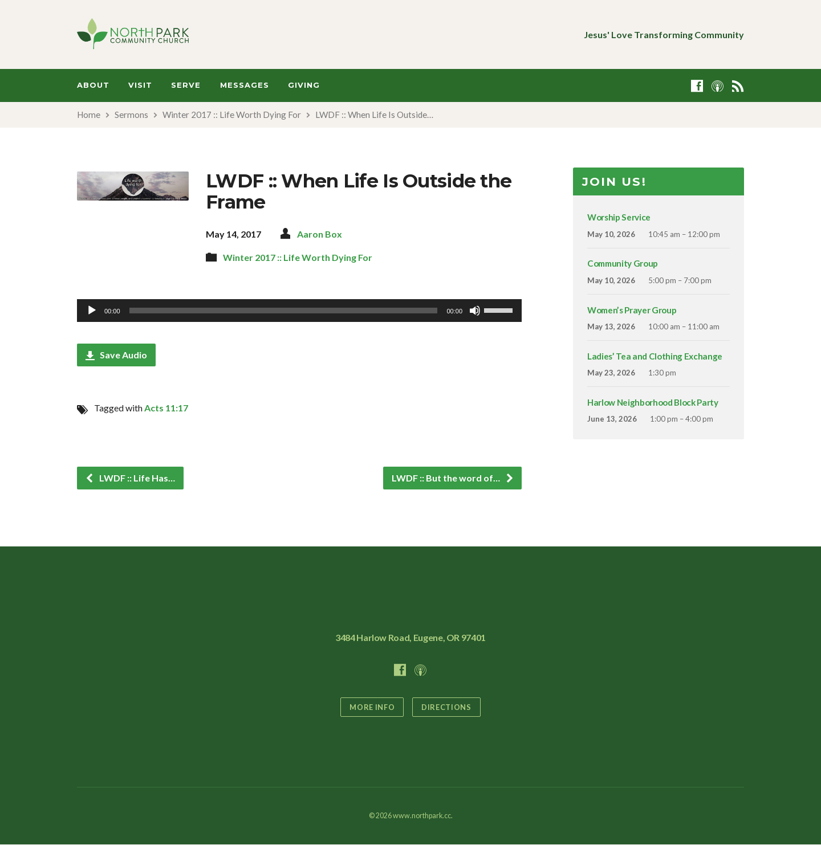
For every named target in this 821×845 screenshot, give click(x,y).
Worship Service (619, 217)
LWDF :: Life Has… (130, 477)
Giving (304, 85)
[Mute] (475, 310)
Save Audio (116, 354)
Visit (140, 85)
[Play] (91, 310)
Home (88, 114)
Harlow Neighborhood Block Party (652, 402)
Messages (244, 85)
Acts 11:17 (166, 407)
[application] (299, 310)
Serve (186, 85)
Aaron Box (319, 233)
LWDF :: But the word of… (453, 477)
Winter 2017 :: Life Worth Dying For (231, 114)
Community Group (622, 263)
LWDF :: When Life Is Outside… (374, 114)
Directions (446, 707)
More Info (372, 707)
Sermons (131, 114)
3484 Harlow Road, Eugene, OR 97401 (410, 637)
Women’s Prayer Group (631, 310)
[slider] (283, 310)
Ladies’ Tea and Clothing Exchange (654, 356)
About (93, 85)
